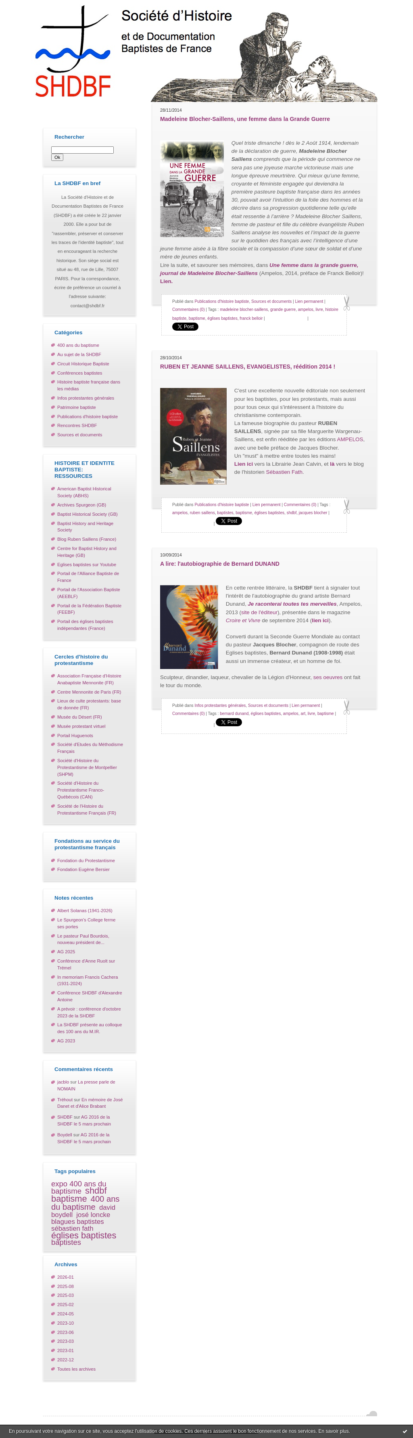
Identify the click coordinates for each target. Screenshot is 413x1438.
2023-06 (65, 1332)
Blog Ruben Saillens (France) (86, 539)
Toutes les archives (76, 1369)
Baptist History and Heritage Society (85, 527)
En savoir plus (333, 1431)
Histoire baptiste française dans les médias (88, 385)
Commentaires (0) (188, 309)
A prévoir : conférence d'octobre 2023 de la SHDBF (89, 1012)
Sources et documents (79, 434)
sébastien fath (72, 1228)
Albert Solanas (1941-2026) (85, 910)
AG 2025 (66, 951)
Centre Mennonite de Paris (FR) (89, 692)
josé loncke (93, 1215)
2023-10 (65, 1323)
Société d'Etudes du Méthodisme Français (90, 748)
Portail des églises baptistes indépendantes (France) (85, 625)
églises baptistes (83, 1235)
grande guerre (283, 309)
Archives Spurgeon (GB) (81, 504)
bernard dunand (234, 713)
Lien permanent (309, 301)
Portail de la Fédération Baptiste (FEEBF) (89, 609)
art (303, 713)
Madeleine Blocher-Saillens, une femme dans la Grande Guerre (245, 119)
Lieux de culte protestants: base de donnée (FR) (89, 704)
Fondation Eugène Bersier (83, 869)
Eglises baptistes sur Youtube (86, 564)
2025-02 (65, 1304)
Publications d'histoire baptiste (87, 416)
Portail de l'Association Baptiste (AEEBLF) (88, 593)
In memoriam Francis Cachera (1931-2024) (87, 980)
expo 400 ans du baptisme (78, 1187)
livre (319, 309)
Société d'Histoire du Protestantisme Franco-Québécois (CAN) (80, 790)
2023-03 (65, 1341)
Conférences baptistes (79, 373)
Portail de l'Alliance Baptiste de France (88, 577)
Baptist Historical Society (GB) (87, 514)
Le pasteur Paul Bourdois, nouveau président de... (83, 939)
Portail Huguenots (75, 735)
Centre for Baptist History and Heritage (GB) (87, 552)
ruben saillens (202, 513)
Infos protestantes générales (85, 398)
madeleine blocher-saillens (244, 309)
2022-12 (65, 1359)
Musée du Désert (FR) (79, 717)
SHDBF (65, 1117)
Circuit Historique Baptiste (83, 363)
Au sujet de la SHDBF (79, 354)
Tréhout (65, 1099)
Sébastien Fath (284, 472)
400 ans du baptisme (78, 345)
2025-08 (65, 1286)
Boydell (64, 1134)
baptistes (66, 1242)
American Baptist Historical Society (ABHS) (84, 492)
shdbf (95, 1191)
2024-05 (65, 1313)
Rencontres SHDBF (77, 425)
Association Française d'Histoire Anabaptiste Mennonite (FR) (89, 679)
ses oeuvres (327, 677)
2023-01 (65, 1350)
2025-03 (65, 1295)
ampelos (305, 309)
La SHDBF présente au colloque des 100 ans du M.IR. (89, 1028)
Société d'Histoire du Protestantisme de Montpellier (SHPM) (87, 767)
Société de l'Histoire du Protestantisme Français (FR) (86, 809)
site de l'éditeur (259, 612)
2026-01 (65, 1277)
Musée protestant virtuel (81, 726)
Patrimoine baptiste (76, 407)
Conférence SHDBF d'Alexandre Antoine (89, 996)
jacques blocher (313, 513)
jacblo (63, 1082)
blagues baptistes (77, 1221)
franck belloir (251, 318)
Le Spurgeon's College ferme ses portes (86, 923)
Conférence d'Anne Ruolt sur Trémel (86, 964)
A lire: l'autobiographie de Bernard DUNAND (220, 564)
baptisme (69, 1199)
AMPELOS (350, 439)
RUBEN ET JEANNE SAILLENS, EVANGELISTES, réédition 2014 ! (247, 366)
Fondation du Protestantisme (86, 860)
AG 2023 (66, 1040)
